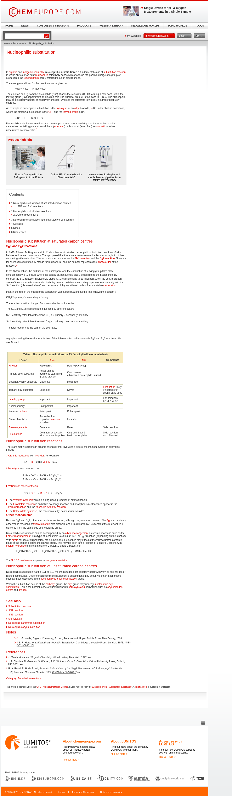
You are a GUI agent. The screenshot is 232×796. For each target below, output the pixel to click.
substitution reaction (114, 72)
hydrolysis (61, 108)
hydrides (39, 455)
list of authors (141, 687)
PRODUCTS (84, 25)
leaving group (31, 77)
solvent (24, 411)
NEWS (25, 25)
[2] (17, 265)
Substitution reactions (29, 678)
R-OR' (43, 493)
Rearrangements (18, 427)
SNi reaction (15, 618)
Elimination (109, 387)
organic (13, 72)
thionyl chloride (41, 524)
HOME (9, 25)
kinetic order (104, 262)
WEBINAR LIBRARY (111, 25)
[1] (37, 129)
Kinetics (13, 365)
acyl (70, 584)
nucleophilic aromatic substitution (58, 578)
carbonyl (50, 584)
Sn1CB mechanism (22, 560)
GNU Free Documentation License (52, 687)
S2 (84, 359)
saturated (59, 126)
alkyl (76, 108)
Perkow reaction (17, 507)
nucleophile (41, 75)
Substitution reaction (19, 606)
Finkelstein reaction (24, 504)
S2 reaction (107, 258)
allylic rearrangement (76, 533)
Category (11, 678)
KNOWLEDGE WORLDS (145, 25)
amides (22, 590)
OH (50, 111)
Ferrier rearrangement (18, 536)
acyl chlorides (115, 587)
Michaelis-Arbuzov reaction (51, 507)
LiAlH (46, 461)
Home (7, 43)
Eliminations (15, 434)
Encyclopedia (19, 43)
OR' (33, 493)
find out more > (71, 759)
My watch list (134, 35)
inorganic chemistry (33, 72)
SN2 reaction (15, 614)
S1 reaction (82, 258)
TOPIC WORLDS (177, 25)
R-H (33, 461)
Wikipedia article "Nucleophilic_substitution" (112, 687)
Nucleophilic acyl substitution (24, 627)
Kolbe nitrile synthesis (25, 511)
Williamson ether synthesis (23, 486)
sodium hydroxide (16, 545)
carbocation (109, 285)
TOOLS (199, 25)
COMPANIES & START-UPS (53, 25)
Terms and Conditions (83, 792)
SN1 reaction (15, 610)
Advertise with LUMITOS (170, 743)
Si (109, 520)
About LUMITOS (123, 741)
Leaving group (16, 399)
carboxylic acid (77, 587)
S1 (52, 359)
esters (9, 590)
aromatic (101, 126)
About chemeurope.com (82, 741)
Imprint (61, 792)
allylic (15, 540)
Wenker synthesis (23, 500)
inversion (55, 419)
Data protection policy (111, 792)
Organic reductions (18, 455)
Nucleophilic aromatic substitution (26, 622)
